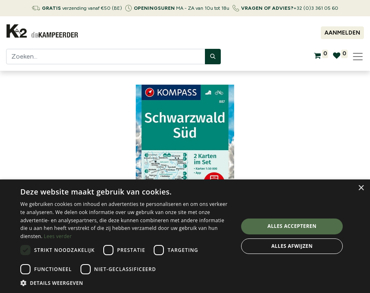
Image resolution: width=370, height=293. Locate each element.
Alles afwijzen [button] (292, 246)
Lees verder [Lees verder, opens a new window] (58, 236)
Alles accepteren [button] (292, 226)
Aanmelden (342, 32)
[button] (126, 283)
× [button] (361, 188)
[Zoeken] (213, 56)
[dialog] (185, 236)
